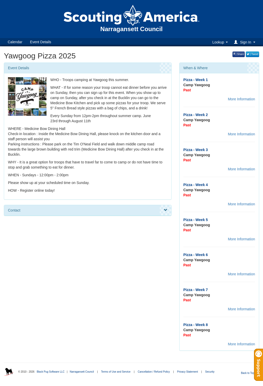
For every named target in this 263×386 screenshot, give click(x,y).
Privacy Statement (187, 371)
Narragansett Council (82, 371)
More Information (241, 99)
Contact (87, 210)
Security (209, 371)
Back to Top (249, 373)
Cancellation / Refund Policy (154, 371)
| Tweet (252, 54)
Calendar (15, 42)
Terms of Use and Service (116, 371)
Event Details (40, 42)
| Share (238, 54)
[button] (245, 42)
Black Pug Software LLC (50, 371)
